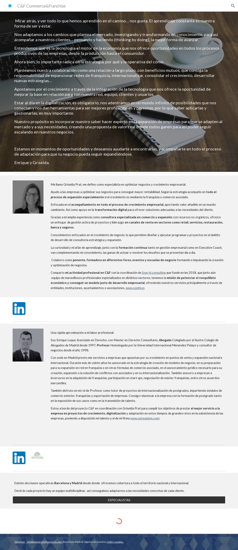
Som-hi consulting (153, 272)
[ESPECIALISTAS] (119, 500)
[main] (119, 92)
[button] (233, 6)
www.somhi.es (135, 288)
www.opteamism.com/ (145, 418)
